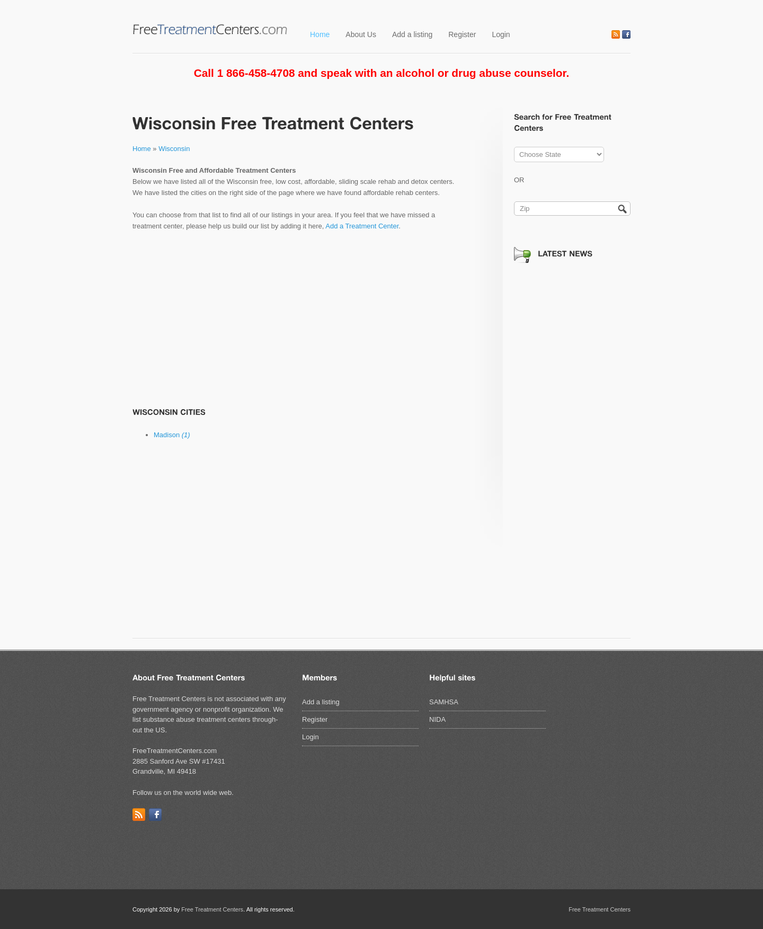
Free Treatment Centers (212, 909)
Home (320, 34)
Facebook (626, 34)
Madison (172, 435)
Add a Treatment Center (361, 226)
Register (462, 34)
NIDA (437, 719)
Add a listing (412, 34)
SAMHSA (443, 702)
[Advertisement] (296, 319)
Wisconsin (174, 149)
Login (501, 34)
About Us (360, 34)
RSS (615, 34)
